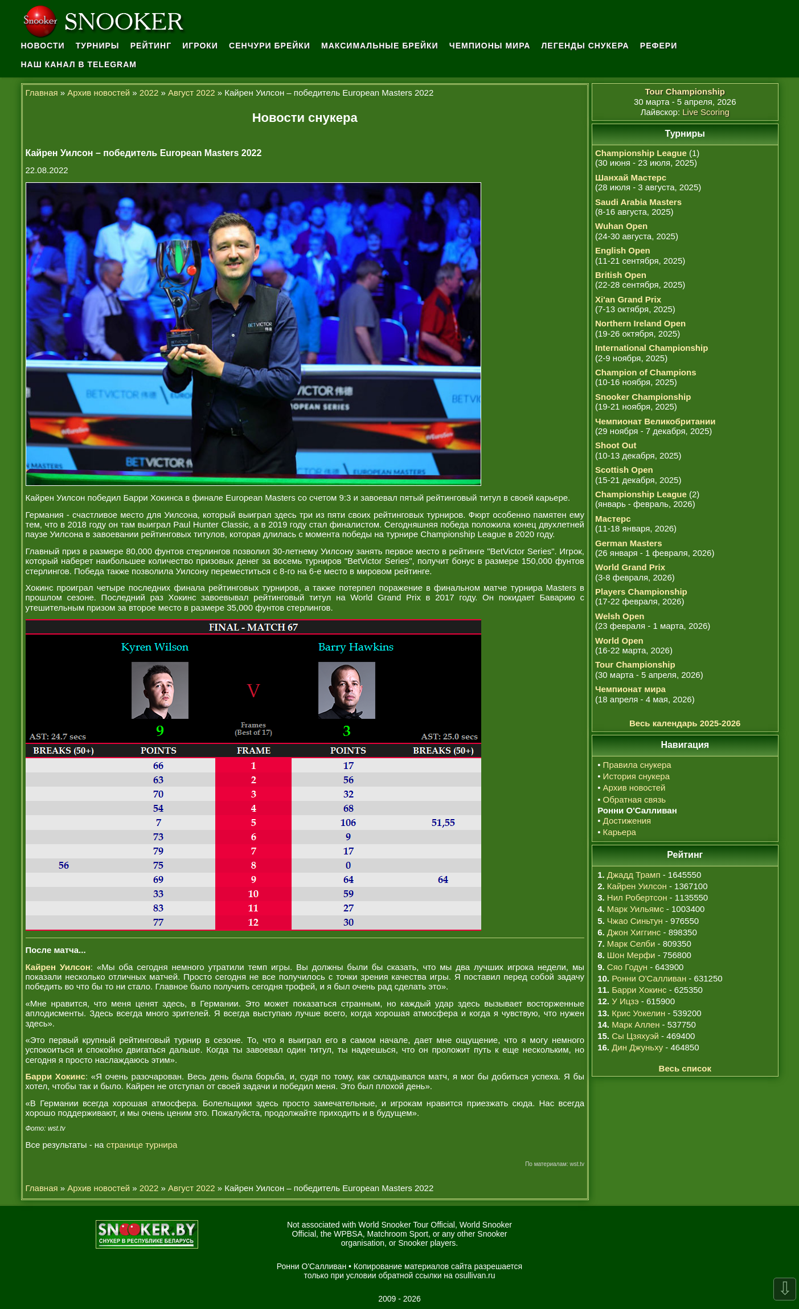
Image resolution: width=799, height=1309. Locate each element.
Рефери (658, 45)
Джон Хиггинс (634, 932)
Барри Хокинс (639, 990)
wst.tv (576, 1164)
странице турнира (142, 1145)
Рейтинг (150, 45)
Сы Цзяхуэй (635, 1036)
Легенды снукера (585, 45)
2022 (149, 92)
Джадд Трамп (634, 875)
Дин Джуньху (637, 1047)
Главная (42, 92)
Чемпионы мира (490, 45)
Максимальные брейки (380, 45)
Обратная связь (634, 799)
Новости (43, 45)
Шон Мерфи (631, 955)
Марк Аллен (635, 1024)
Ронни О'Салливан (649, 978)
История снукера (636, 776)
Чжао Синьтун (635, 921)
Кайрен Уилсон (637, 886)
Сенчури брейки (269, 45)
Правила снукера (637, 765)
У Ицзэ (625, 1001)
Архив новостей (98, 92)
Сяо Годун (627, 967)
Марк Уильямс (635, 909)
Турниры (98, 45)
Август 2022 (191, 92)
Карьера (619, 832)
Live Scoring (706, 112)
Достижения (627, 820)
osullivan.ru (475, 1275)
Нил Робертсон (637, 897)
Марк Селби (631, 943)
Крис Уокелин (638, 1013)
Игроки (200, 45)
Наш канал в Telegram (79, 64)
